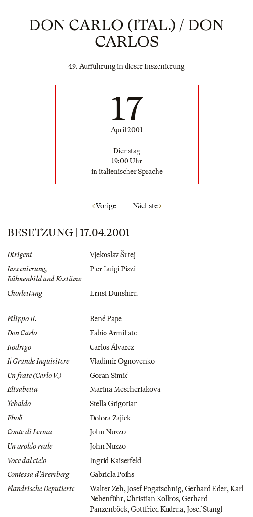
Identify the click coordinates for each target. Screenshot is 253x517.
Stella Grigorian (114, 404)
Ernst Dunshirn (114, 293)
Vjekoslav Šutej (113, 254)
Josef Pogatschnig (154, 489)
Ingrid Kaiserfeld (115, 460)
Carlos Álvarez (112, 347)
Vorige (104, 206)
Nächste (147, 206)
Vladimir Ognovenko (122, 361)
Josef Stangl (204, 509)
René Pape (106, 319)
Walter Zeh (107, 489)
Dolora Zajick (110, 418)
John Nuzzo (108, 432)
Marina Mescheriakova (125, 389)
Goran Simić (109, 375)
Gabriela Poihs (112, 474)
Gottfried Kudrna (157, 509)
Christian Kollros (152, 499)
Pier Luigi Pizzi (113, 269)
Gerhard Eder (206, 489)
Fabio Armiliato (113, 333)
